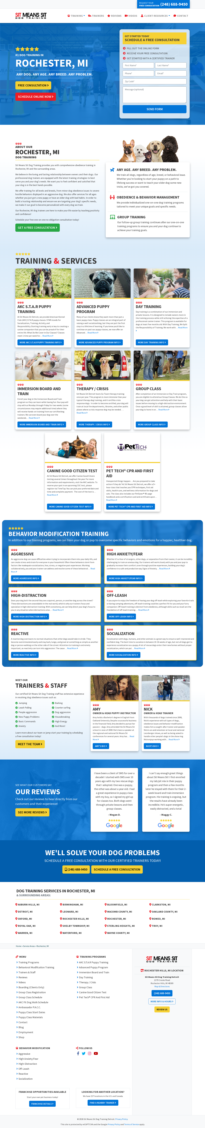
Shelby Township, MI (74, 925)
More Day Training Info (152, 342)
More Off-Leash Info (121, 616)
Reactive (23, 1073)
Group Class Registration (32, 992)
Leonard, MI (69, 911)
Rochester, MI (115, 918)
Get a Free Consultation (37, 228)
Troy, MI (155, 925)
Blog (21, 1027)
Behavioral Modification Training (36, 967)
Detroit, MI (24, 911)
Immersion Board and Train (94, 972)
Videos (22, 982)
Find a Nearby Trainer (103, 1102)
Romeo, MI (157, 918)
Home (18, 946)
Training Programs (29, 962)
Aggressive (24, 1053)
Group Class (85, 987)
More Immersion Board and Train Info (42, 424)
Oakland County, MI (163, 911)
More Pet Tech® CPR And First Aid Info (130, 506)
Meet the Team (30, 744)
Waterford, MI (71, 933)
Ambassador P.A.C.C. (30, 1007)
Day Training (86, 977)
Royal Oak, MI (25, 925)
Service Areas (29, 946)
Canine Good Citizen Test (92, 992)
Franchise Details (42, 1103)
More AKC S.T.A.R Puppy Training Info (41, 342)
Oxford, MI (23, 918)
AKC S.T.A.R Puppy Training (93, 962)
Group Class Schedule (30, 997)
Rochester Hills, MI (74, 918)
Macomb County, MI (118, 911)
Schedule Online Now (35, 97)
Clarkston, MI (160, 904)
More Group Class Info (151, 424)
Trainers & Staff (27, 972)
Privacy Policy (121, 1119)
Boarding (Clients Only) (31, 987)
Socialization (26, 1078)
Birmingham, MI (71, 904)
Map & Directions (162, 986)
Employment (26, 1032)
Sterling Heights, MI (120, 925)
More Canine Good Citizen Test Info (70, 506)
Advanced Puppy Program (93, 967)
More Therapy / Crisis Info (94, 424)
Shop (21, 1037)
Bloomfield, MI (116, 904)
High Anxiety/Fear (28, 1058)
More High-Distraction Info (30, 616)
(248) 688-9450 (76, 869)
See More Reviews (32, 812)
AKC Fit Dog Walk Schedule (33, 1002)
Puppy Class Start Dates (32, 1012)
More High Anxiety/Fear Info (125, 578)
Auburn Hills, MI (27, 904)
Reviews (23, 977)
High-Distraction (28, 1063)
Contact (23, 1022)
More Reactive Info (24, 654)
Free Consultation (33, 85)
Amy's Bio (101, 746)
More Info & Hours (162, 1001)
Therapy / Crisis (87, 982)
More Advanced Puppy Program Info (100, 342)
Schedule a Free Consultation (117, 869)
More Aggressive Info (26, 578)
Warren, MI (23, 933)
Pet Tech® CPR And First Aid (94, 997)
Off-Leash (24, 1068)
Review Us (162, 1009)
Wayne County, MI (117, 933)
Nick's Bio (152, 746)
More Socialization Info (123, 654)
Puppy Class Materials (31, 1017)
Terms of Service (131, 1124)
